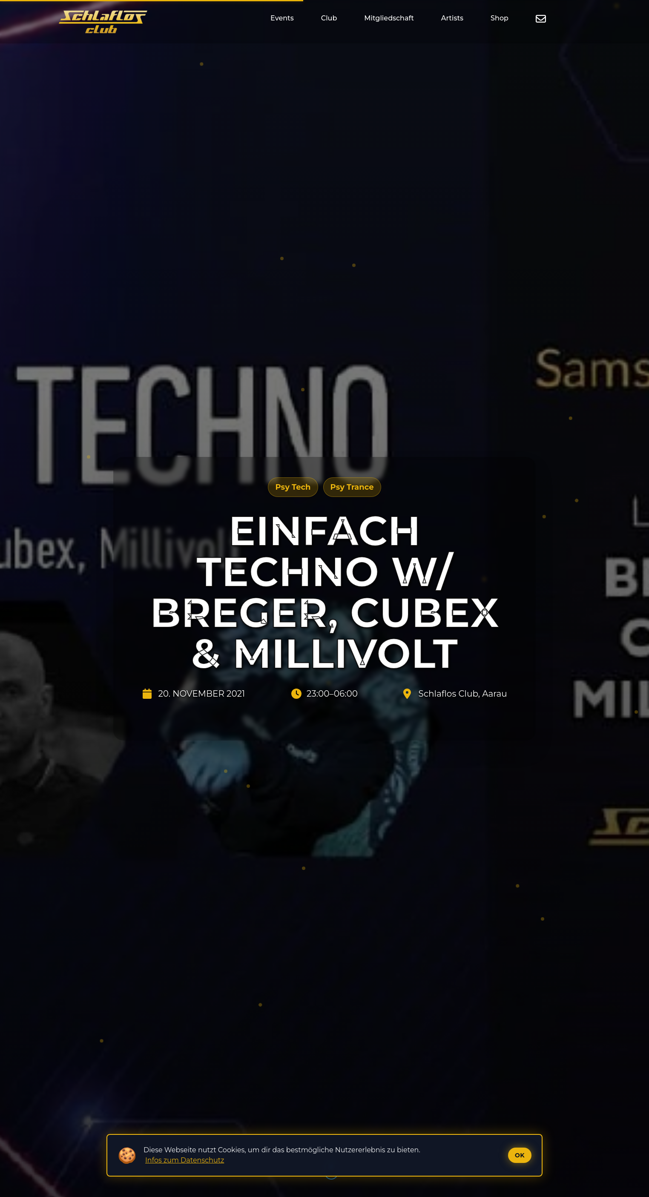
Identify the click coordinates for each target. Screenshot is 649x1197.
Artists (452, 18)
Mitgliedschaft (389, 18)
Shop (499, 18)
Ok (520, 1155)
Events (282, 18)
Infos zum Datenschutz (184, 1160)
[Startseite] (103, 22)
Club (329, 18)
